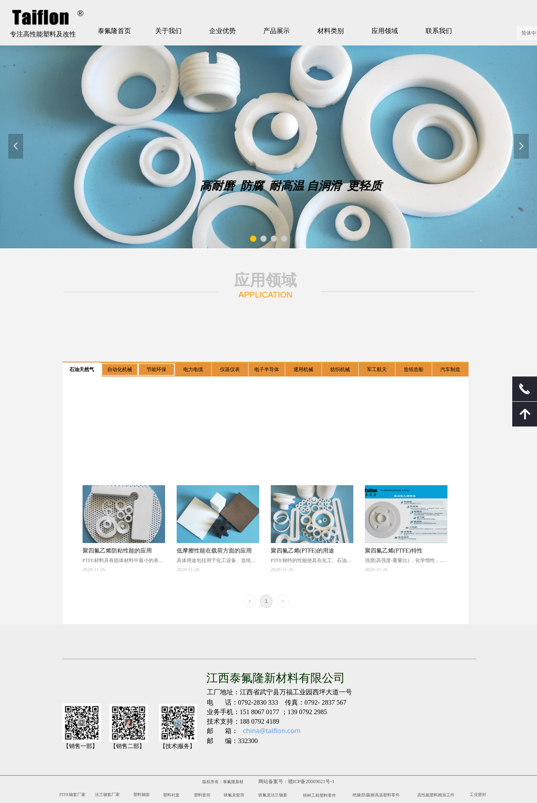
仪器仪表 (230, 369)
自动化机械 (119, 369)
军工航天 (377, 369)
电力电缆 (193, 369)
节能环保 (156, 369)
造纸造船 (413, 369)
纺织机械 (340, 369)
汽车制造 (450, 369)
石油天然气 (81, 369)
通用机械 (303, 369)
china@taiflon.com (272, 730)
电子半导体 (266, 369)
